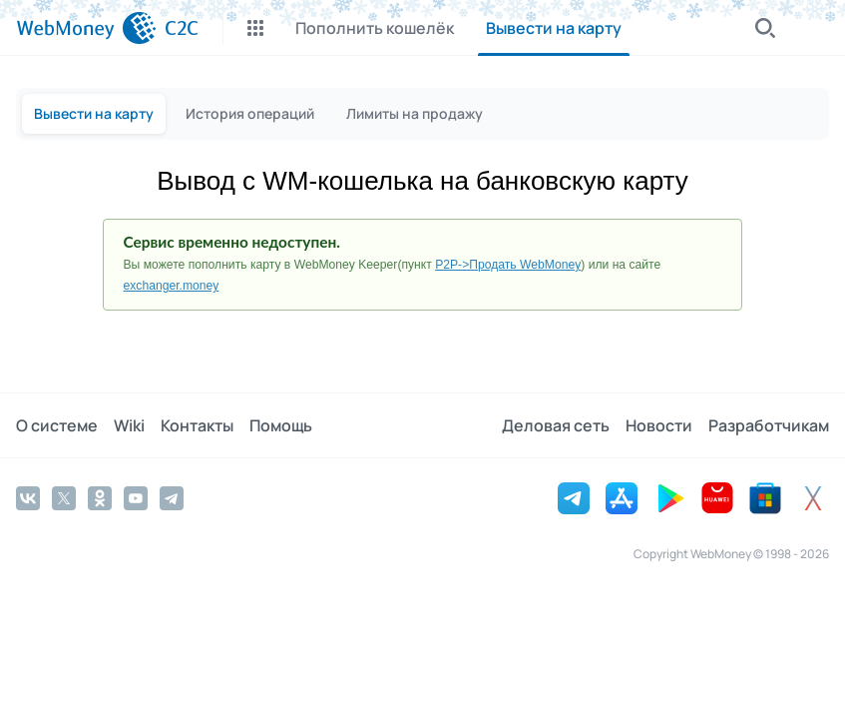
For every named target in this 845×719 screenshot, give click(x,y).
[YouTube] (136, 498)
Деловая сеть (556, 425)
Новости (659, 425)
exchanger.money (171, 286)
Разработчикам (768, 425)
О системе (57, 425)
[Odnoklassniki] (100, 498)
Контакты (197, 425)
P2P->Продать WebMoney (508, 265)
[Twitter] (64, 498)
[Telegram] (172, 498)
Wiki (129, 425)
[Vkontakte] (28, 498)
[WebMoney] (86, 28)
